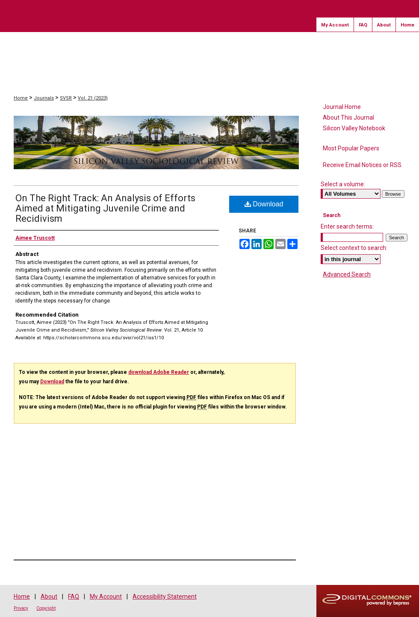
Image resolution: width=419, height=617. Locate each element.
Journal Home (342, 106)
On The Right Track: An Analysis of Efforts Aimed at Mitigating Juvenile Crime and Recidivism (105, 208)
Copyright (46, 608)
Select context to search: (354, 247)
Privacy (21, 608)
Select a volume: (343, 184)
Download (264, 204)
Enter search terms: (347, 226)
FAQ (73, 596)
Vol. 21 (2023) (93, 98)
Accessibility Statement (165, 596)
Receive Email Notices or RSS (362, 165)
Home (21, 98)
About (49, 596)
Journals (44, 98)
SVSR (66, 98)
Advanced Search (347, 274)
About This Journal (348, 117)
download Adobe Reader (158, 372)
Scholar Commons (62, 51)
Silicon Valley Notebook (354, 128)
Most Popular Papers (351, 148)
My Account (106, 596)
